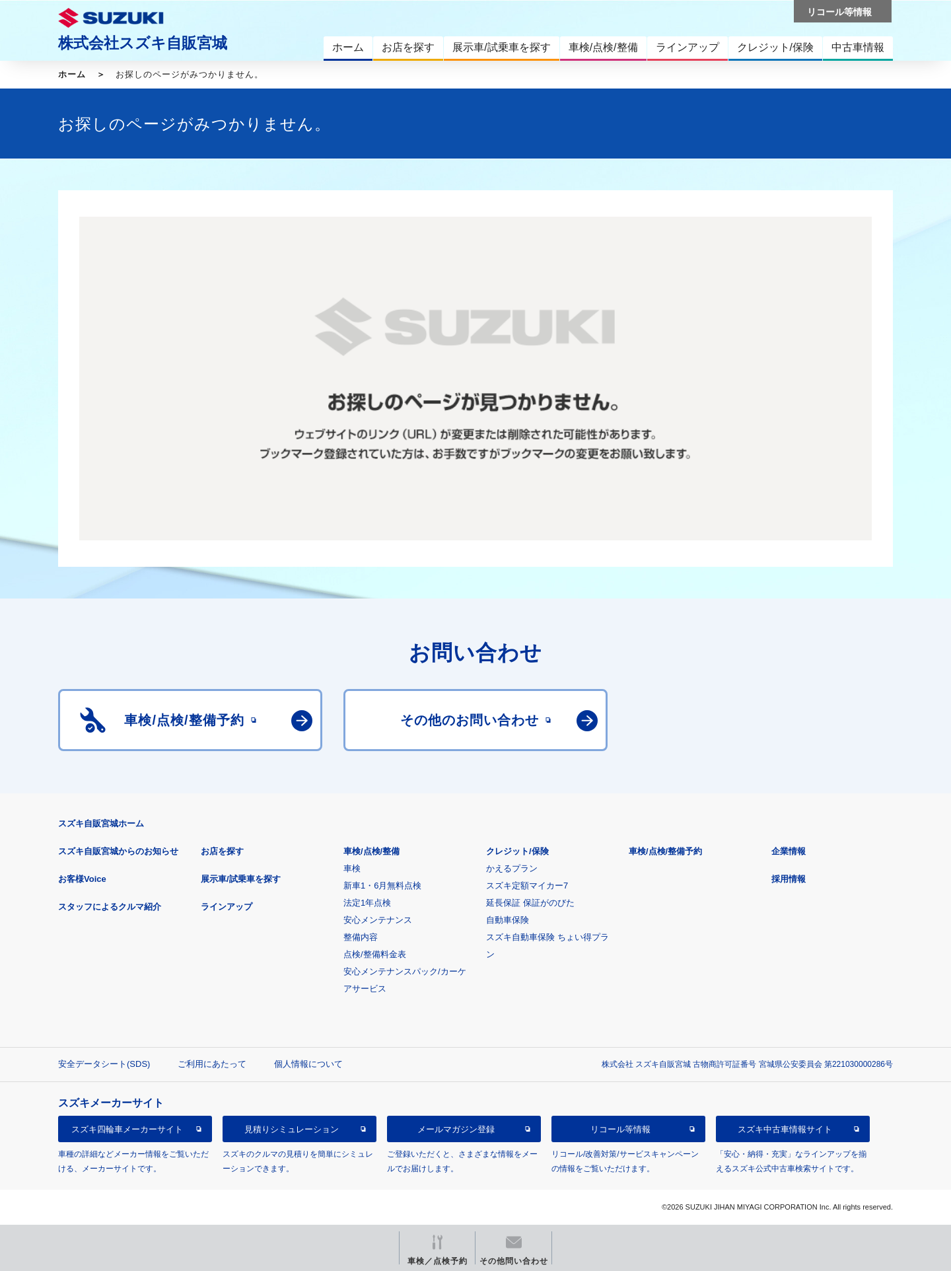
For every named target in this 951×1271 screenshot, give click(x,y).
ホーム (72, 74)
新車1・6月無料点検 (382, 885)
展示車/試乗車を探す (241, 879)
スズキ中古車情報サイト (785, 1129)
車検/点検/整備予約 (665, 851)
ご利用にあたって (212, 1064)
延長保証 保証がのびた (530, 903)
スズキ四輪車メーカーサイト (127, 1129)
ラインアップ (226, 907)
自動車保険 (507, 920)
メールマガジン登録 (456, 1129)
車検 (352, 868)
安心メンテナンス (377, 920)
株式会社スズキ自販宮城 (142, 43)
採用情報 (788, 879)
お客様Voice (82, 879)
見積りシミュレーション (291, 1129)
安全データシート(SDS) (104, 1064)
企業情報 (788, 851)
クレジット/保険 (517, 851)
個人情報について (308, 1064)
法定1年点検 (367, 903)
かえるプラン (512, 868)
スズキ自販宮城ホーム (101, 823)
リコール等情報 (620, 1129)
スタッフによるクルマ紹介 (109, 907)
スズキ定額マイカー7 (527, 885)
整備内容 (360, 937)
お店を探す (222, 851)
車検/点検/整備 (371, 851)
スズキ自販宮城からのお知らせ (118, 851)
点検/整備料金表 (374, 954)
